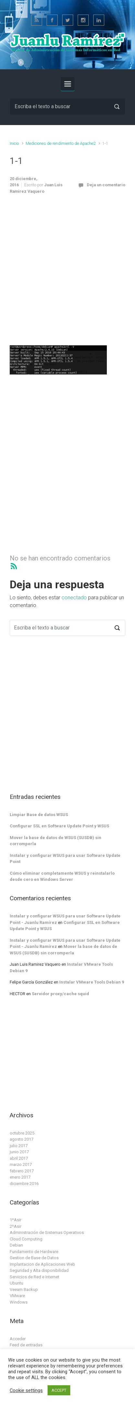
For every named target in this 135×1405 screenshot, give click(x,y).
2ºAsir (15, 1226)
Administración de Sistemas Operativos (47, 1232)
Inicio (14, 143)
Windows (19, 1302)
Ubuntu (16, 1283)
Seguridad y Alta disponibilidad (39, 1270)
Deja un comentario (106, 184)
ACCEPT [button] (58, 1390)
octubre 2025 (22, 1133)
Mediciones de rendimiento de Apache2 (61, 143)
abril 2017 (19, 1158)
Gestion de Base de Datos (34, 1257)
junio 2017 (19, 1151)
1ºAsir (15, 1219)
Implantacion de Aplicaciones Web (42, 1264)
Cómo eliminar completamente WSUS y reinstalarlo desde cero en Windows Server (62, 876)
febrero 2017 (22, 1171)
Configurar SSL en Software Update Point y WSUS (59, 825)
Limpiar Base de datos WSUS (39, 814)
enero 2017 (20, 1177)
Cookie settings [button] (26, 1390)
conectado (74, 597)
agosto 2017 (21, 1139)
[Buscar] (67, 106)
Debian (16, 1245)
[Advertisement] (67, 273)
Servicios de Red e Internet (34, 1276)
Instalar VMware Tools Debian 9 (91, 982)
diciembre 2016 (24, 1183)
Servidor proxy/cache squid (60, 993)
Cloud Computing (26, 1239)
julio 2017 (19, 1145)
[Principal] (67, 84)
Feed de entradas (26, 1344)
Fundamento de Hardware (34, 1251)
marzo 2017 (21, 1164)
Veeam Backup (24, 1289)
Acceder (18, 1338)
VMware (17, 1295)
